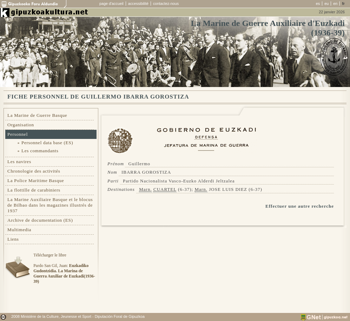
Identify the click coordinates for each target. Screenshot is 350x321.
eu (326, 3)
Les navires (19, 161)
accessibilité (138, 3)
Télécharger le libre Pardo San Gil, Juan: (64, 268)
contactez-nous (166, 3)
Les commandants (39, 150)
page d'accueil (111, 3)
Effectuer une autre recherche (299, 206)
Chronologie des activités (33, 171)
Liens (13, 239)
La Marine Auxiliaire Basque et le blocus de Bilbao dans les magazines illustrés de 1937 (50, 205)
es (318, 3)
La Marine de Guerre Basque (37, 115)
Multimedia (19, 229)
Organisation (20, 124)
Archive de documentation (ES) (40, 220)
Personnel (17, 134)
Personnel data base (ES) (47, 142)
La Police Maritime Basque (35, 180)
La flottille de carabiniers (33, 190)
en (335, 3)
